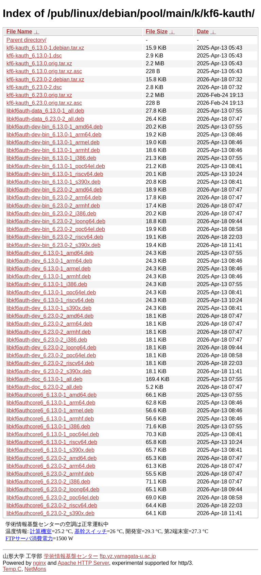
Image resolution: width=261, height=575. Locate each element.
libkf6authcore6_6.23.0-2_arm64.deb (50, 466)
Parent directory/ (26, 40)
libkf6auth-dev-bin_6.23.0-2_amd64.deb (54, 190)
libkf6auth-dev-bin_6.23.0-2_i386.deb (51, 213)
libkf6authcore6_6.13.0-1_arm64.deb (50, 403)
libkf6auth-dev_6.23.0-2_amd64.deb (49, 316)
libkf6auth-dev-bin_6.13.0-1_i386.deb (51, 158)
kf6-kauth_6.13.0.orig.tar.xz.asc (44, 71)
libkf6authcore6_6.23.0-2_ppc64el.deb (52, 497)
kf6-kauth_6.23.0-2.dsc (34, 87)
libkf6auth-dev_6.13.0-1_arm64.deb (49, 261)
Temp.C (12, 569)
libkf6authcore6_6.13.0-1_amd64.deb (51, 395)
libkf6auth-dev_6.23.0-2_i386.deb (46, 340)
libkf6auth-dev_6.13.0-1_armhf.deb (48, 276)
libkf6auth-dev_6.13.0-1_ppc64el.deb (51, 292)
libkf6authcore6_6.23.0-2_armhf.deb (50, 474)
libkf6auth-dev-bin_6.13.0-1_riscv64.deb (54, 174)
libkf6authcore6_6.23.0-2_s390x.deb (50, 513)
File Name (19, 31)
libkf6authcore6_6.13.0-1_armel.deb (49, 410)
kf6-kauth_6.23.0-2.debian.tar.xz (45, 79)
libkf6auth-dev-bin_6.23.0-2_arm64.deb (53, 197)
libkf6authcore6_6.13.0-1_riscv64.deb (51, 442)
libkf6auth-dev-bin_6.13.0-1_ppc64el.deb (55, 166)
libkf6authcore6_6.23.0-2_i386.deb (48, 481)
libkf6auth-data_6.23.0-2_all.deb (45, 119)
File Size (157, 31)
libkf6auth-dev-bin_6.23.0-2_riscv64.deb (54, 237)
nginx (39, 563)
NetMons (35, 569)
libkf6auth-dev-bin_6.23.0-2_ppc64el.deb (55, 229)
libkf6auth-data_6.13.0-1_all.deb (45, 111)
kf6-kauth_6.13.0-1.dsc (34, 56)
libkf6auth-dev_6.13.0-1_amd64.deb (49, 253)
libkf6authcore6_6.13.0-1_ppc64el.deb (52, 434)
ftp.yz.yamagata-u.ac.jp (128, 556)
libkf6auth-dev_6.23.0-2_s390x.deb (48, 371)
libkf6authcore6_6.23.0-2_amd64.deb (51, 458)
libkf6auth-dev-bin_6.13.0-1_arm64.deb (53, 134)
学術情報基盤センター (71, 556)
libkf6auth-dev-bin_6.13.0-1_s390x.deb (53, 182)
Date (203, 31)
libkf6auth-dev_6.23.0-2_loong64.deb (51, 347)
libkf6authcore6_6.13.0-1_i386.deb (48, 426)
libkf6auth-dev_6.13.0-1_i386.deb (46, 284)
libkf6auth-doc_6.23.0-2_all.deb (44, 387)
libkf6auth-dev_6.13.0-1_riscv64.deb (50, 300)
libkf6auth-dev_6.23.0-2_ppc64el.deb (51, 355)
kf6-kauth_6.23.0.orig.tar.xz (39, 95)
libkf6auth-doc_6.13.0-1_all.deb (44, 379)
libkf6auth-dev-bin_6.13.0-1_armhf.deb (53, 150)
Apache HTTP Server (83, 563)
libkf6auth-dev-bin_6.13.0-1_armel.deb (53, 142)
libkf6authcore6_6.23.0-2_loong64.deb (52, 489)
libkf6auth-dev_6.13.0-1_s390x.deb (48, 308)
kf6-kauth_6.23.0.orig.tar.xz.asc (44, 103)
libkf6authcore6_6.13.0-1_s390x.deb (50, 450)
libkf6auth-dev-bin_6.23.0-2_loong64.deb (55, 221)
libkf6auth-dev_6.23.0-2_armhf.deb (48, 332)
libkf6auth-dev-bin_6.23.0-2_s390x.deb (53, 245)
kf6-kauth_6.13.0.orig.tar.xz (39, 63)
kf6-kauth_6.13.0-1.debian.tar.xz (45, 48)
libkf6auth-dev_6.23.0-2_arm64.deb (49, 324)
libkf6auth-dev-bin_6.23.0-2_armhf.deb (53, 206)
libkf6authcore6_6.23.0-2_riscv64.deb (51, 505)
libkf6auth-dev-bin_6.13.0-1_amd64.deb (54, 127)
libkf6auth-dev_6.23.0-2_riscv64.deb (50, 363)
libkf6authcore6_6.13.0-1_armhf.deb (50, 419)
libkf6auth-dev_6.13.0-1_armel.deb (48, 269)
